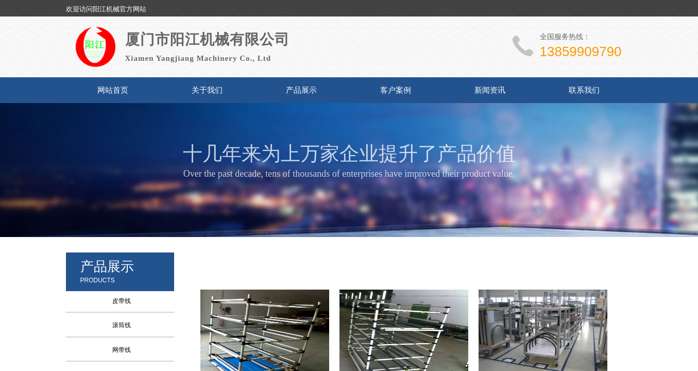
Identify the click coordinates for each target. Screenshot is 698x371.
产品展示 (301, 90)
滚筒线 (121, 325)
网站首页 (112, 90)
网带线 (121, 349)
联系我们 (584, 90)
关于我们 (207, 90)
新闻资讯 (489, 90)
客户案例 (395, 90)
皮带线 (121, 301)
